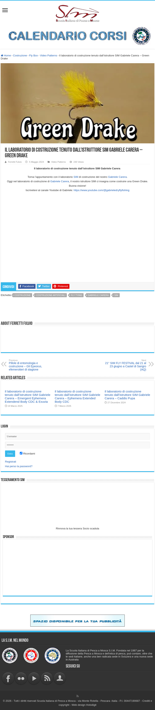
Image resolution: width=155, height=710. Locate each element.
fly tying (76, 295)
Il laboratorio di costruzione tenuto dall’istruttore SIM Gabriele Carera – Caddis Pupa (127, 395)
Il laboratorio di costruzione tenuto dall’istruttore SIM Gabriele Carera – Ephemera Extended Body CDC (77, 396)
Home (6, 55)
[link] (117, 176)
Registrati (10, 461)
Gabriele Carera (98, 295)
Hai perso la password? (18, 466)
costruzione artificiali (50, 295)
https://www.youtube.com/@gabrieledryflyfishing (101, 190)
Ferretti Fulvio (15, 162)
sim (116, 295)
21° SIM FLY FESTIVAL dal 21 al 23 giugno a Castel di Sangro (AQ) (125, 365)
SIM (75, 176)
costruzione (22, 295)
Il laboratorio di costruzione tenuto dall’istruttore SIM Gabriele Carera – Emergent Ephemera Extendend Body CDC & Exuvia (27, 396)
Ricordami (27, 453)
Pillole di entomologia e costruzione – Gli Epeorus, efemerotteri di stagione (29, 365)
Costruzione (20, 55)
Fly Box (33, 55)
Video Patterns (48, 55)
